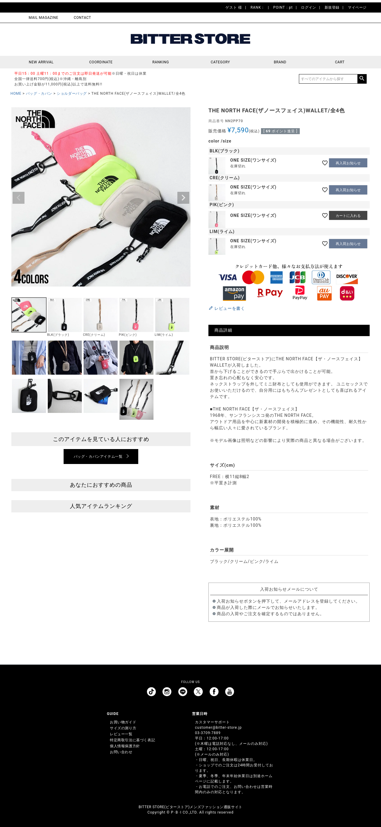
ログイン (308, 7)
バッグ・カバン (39, 93)
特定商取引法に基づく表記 (132, 740)
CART (340, 62)
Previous (18, 198)
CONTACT (82, 18)
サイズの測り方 (123, 728)
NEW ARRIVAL (41, 62)
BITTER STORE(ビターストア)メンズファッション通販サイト (190, 807)
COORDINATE (101, 62)
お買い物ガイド (123, 722)
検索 (361, 78)
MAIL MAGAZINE (43, 18)
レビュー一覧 (121, 734)
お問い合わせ (121, 752)
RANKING (160, 62)
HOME (15, 93)
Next (183, 198)
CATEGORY (220, 62)
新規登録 (332, 7)
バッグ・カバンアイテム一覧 (98, 456)
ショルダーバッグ (72, 93)
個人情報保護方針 (125, 746)
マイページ (357, 7)
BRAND (280, 62)
